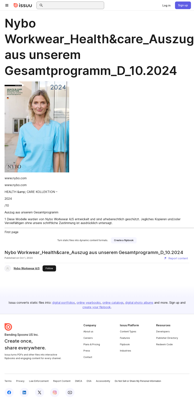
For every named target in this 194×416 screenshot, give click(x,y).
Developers (163, 331)
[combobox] (73, 5)
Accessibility (103, 381)
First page (11, 232)
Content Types (128, 331)
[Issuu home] (22, 5)
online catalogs (113, 302)
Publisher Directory (167, 338)
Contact (87, 357)
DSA (89, 381)
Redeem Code (164, 344)
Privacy (20, 381)
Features (125, 338)
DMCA (78, 381)
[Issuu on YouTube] (69, 392)
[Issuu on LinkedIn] (24, 392)
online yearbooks (89, 302)
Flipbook (125, 344)
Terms (8, 381)
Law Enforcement (39, 381)
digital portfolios (63, 302)
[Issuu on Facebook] (9, 392)
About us (88, 331)
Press (86, 350)
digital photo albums (139, 302)
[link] (166, 5)
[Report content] (175, 258)
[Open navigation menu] (7, 5)
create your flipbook (96, 307)
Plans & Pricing (91, 344)
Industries (125, 350)
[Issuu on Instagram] (54, 392)
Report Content (61, 381)
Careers (88, 338)
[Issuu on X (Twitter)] (39, 392)
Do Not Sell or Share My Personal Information (138, 381)
